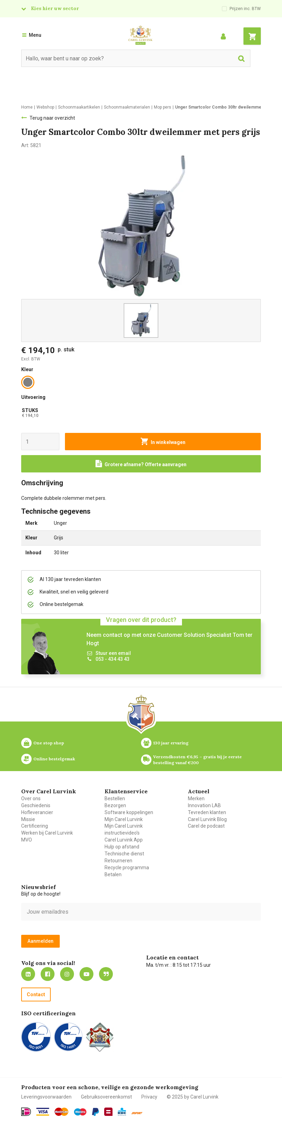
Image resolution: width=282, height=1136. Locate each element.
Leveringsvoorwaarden (46, 1097)
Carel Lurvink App (124, 840)
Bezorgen (115, 805)
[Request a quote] (141, 463)
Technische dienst (124, 853)
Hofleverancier (37, 812)
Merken (196, 798)
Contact (36, 994)
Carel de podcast (206, 826)
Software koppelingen (129, 812)
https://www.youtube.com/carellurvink (86, 974)
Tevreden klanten (207, 812)
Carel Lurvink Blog (207, 819)
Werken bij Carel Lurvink (47, 833)
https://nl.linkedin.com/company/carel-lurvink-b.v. (28, 974)
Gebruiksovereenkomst (106, 1097)
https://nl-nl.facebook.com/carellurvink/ (48, 974)
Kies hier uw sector (55, 8)
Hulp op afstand (122, 846)
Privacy (149, 1097)
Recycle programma (127, 867)
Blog (106, 974)
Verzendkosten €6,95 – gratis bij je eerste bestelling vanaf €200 (198, 759)
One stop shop (48, 742)
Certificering (34, 826)
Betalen (113, 874)
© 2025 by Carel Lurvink (192, 1097)
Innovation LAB (204, 805)
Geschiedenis (35, 805)
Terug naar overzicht (52, 118)
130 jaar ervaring (171, 742)
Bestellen (115, 798)
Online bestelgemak (54, 758)
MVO (26, 840)
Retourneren (118, 860)
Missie (28, 819)
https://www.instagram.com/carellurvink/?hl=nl (67, 974)
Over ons (31, 798)
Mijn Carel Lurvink (124, 819)
